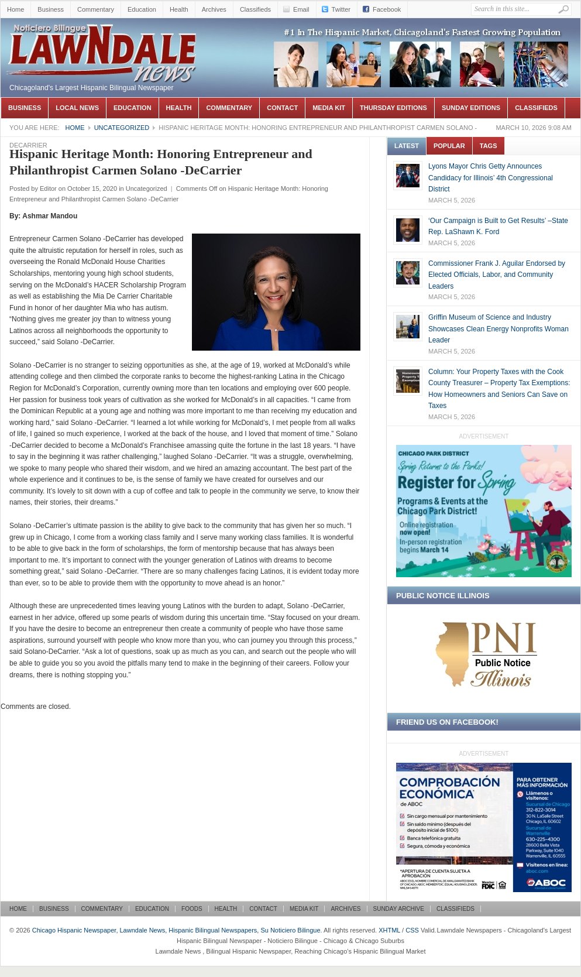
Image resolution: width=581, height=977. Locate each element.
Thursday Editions (393, 107)
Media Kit (328, 107)
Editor (48, 188)
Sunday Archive (398, 909)
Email (301, 9)
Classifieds (255, 9)
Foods (191, 909)
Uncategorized (122, 127)
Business (50, 9)
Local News (77, 107)
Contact (282, 107)
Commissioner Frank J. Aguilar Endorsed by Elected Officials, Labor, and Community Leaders (496, 274)
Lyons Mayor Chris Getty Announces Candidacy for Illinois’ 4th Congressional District (490, 177)
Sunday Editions (471, 107)
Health (179, 9)
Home (15, 9)
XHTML (389, 930)
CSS (412, 930)
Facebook (387, 9)
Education (142, 9)
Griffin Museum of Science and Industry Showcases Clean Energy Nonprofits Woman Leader (498, 328)
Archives (214, 9)
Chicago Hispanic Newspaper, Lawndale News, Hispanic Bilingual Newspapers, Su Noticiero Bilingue (103, 35)
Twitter (341, 9)
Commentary (95, 9)
